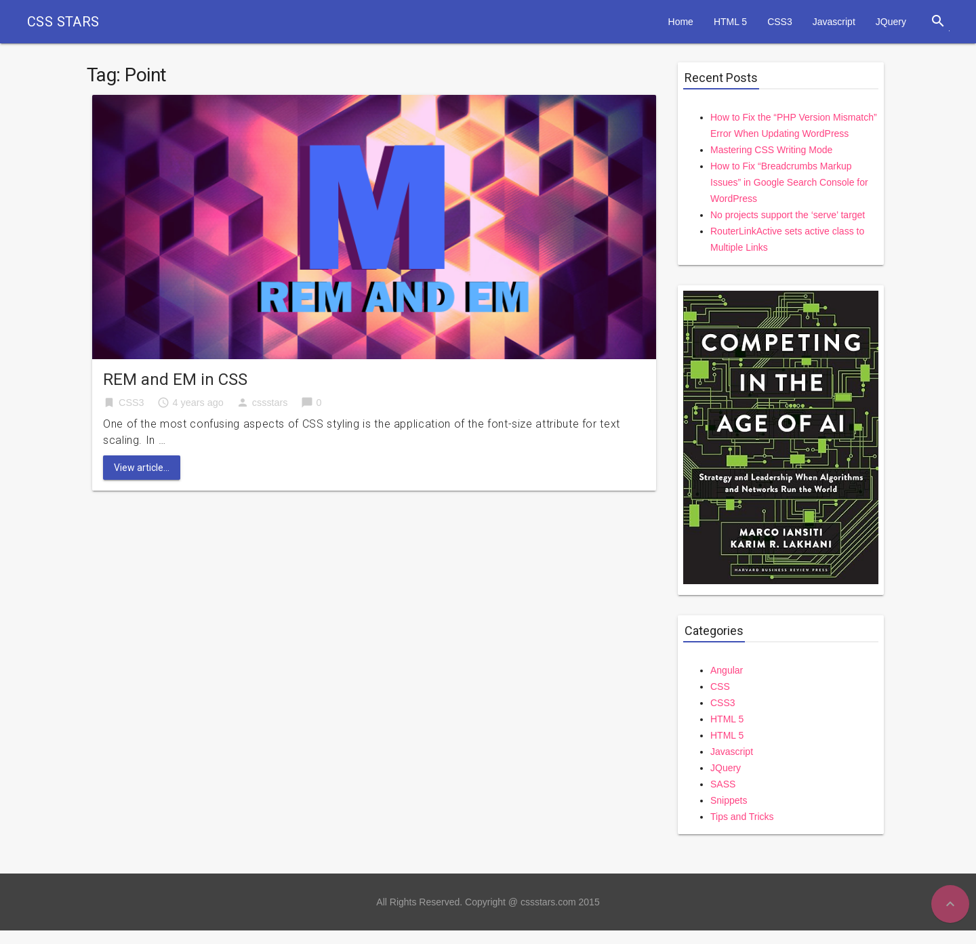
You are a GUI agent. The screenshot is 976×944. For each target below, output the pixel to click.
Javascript (834, 21)
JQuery (891, 21)
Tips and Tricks (742, 816)
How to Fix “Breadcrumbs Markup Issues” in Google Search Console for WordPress (789, 182)
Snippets (728, 800)
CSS (720, 686)
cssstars (270, 402)
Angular (726, 670)
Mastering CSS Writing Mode (771, 149)
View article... (141, 467)
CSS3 (779, 21)
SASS (722, 784)
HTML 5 (730, 21)
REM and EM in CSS (175, 379)
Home (680, 21)
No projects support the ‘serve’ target (787, 214)
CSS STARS (63, 22)
